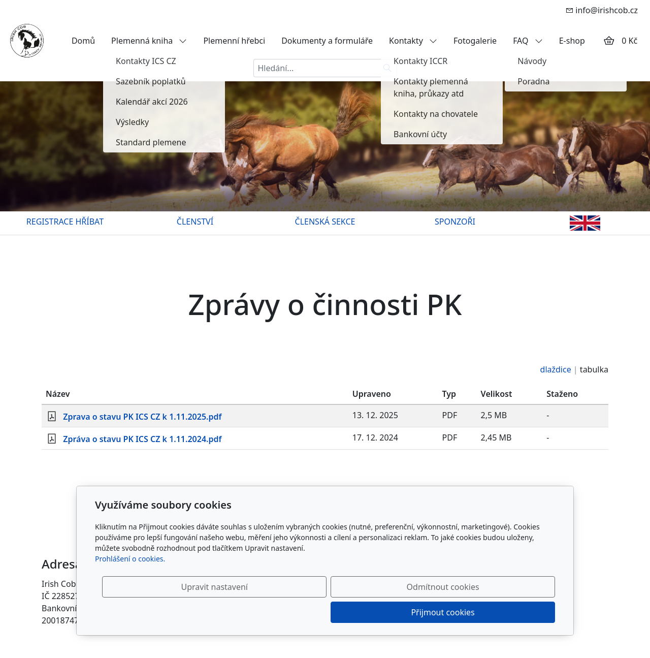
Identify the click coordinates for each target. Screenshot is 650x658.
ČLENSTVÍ (195, 221)
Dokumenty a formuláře (327, 40)
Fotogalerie (475, 40)
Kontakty (413, 40)
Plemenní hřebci (234, 40)
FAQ (528, 40)
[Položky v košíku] (608, 41)
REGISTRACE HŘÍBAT (65, 221)
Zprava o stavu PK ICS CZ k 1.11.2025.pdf (142, 416)
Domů (83, 40)
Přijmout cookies (506, 612)
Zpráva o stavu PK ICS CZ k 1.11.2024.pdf (142, 439)
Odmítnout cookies (405, 612)
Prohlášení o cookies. (130, 584)
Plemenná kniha (149, 40)
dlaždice (555, 369)
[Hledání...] (315, 68)
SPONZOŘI (455, 221)
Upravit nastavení (303, 612)
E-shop (572, 40)
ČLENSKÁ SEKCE (325, 221)
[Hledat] (387, 68)
